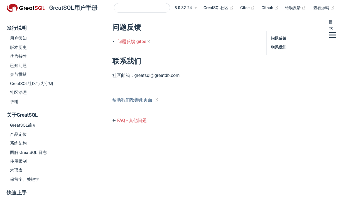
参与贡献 (18, 74)
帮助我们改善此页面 (132, 99)
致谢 (14, 101)
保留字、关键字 (24, 179)
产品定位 (18, 134)
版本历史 (18, 47)
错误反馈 (295, 8)
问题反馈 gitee (134, 41)
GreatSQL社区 (218, 8)
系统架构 (18, 143)
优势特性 (18, 56)
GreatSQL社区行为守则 (31, 83)
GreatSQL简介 (23, 125)
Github (269, 8)
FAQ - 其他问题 (132, 120)
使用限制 (18, 161)
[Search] (142, 7)
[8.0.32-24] (186, 8)
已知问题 (18, 65)
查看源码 (323, 8)
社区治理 (18, 92)
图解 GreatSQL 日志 (28, 152)
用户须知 (18, 38)
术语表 (16, 170)
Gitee (247, 8)
